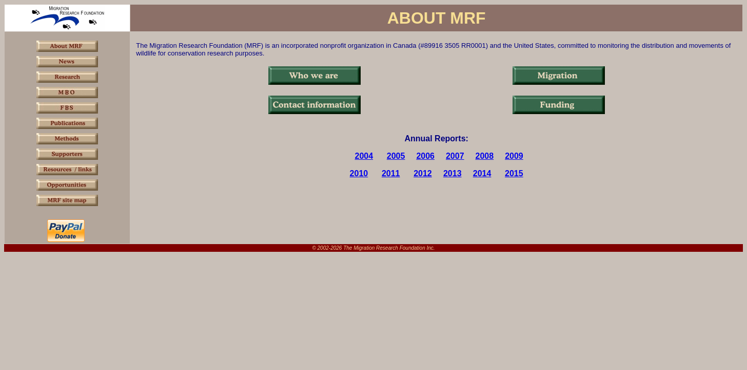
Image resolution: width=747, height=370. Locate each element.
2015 (514, 173)
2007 (455, 156)
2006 (425, 156)
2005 (396, 156)
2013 (452, 173)
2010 (359, 173)
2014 (482, 173)
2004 (364, 156)
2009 (514, 156)
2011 (391, 173)
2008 (485, 156)
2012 (423, 173)
